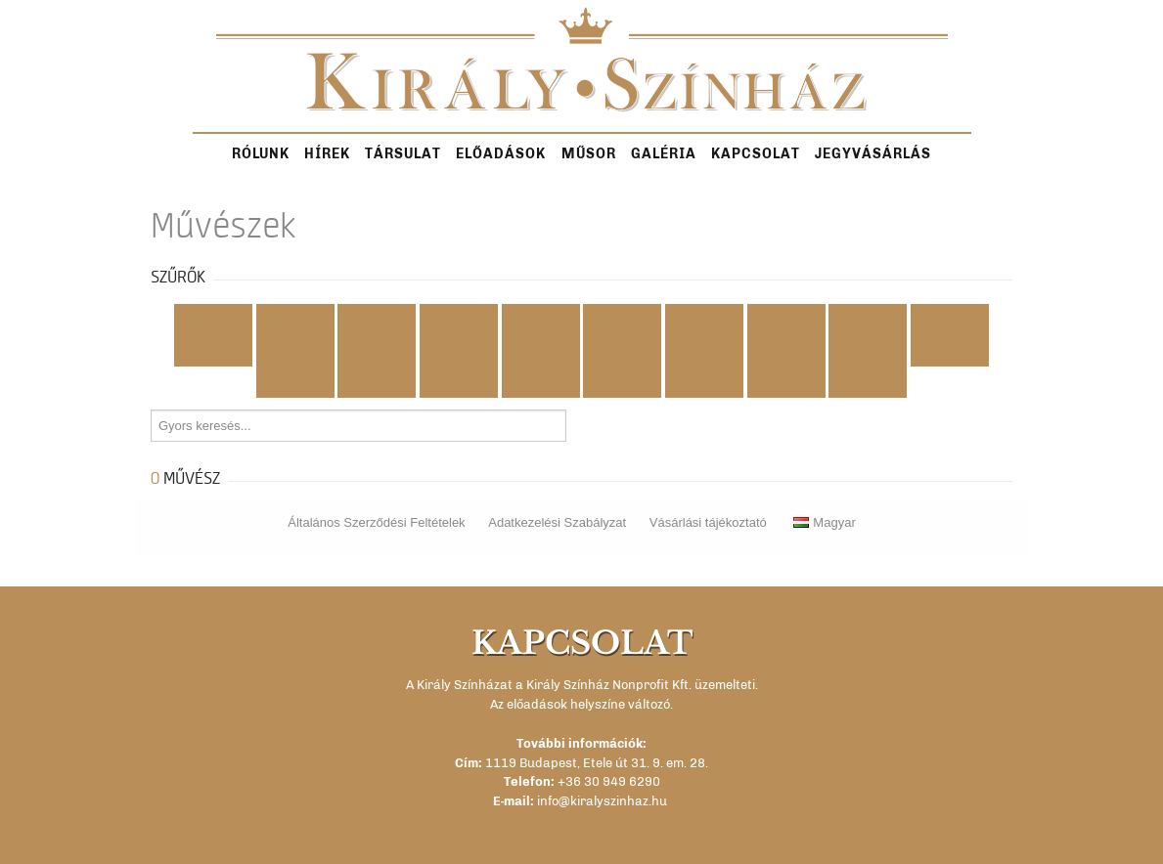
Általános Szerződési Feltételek (376, 522)
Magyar (824, 522)
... (868, 382)
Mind (213, 319)
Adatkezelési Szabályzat (557, 522)
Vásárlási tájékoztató (708, 522)
